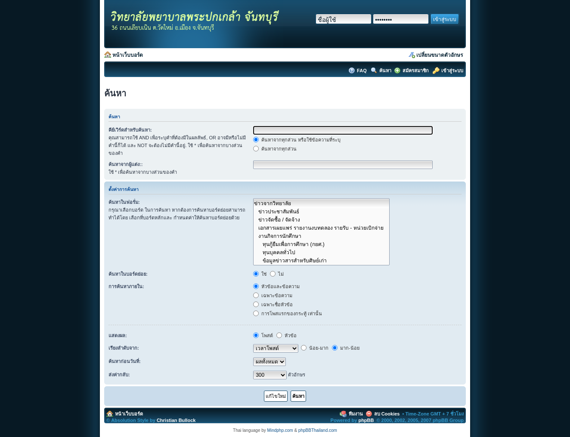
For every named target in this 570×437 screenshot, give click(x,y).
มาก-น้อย (345, 348)
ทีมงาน (356, 413)
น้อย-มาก (314, 348)
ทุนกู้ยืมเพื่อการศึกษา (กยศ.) (321, 244)
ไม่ (277, 274)
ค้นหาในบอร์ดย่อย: (128, 274)
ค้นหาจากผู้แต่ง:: (125, 164)
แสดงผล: (117, 335)
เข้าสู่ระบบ (452, 70)
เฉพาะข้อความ (272, 295)
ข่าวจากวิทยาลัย (321, 203)
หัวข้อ (286, 335)
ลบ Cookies (387, 413)
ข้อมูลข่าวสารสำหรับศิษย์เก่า (321, 260)
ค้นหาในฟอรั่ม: (124, 202)
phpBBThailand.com (317, 430)
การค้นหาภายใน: (126, 286)
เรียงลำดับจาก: (123, 348)
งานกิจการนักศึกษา (321, 236)
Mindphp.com (280, 430)
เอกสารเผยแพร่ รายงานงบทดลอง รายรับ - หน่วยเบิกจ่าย (321, 228)
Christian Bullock (176, 420)
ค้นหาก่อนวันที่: (124, 361)
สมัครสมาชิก (416, 70)
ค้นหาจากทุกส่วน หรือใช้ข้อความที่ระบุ (297, 139)
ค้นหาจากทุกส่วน (275, 148)
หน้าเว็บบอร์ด (127, 55)
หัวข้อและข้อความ (276, 286)
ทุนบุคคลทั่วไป (321, 252)
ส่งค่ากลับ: (119, 374)
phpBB (366, 420)
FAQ (362, 70)
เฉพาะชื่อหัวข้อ (273, 304)
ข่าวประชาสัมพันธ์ (321, 211)
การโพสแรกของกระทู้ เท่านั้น (287, 313)
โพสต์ (263, 335)
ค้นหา (385, 70)
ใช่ (259, 274)
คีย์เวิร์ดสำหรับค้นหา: (130, 129)
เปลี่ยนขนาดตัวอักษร (439, 55)
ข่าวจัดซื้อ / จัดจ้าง (321, 219)
